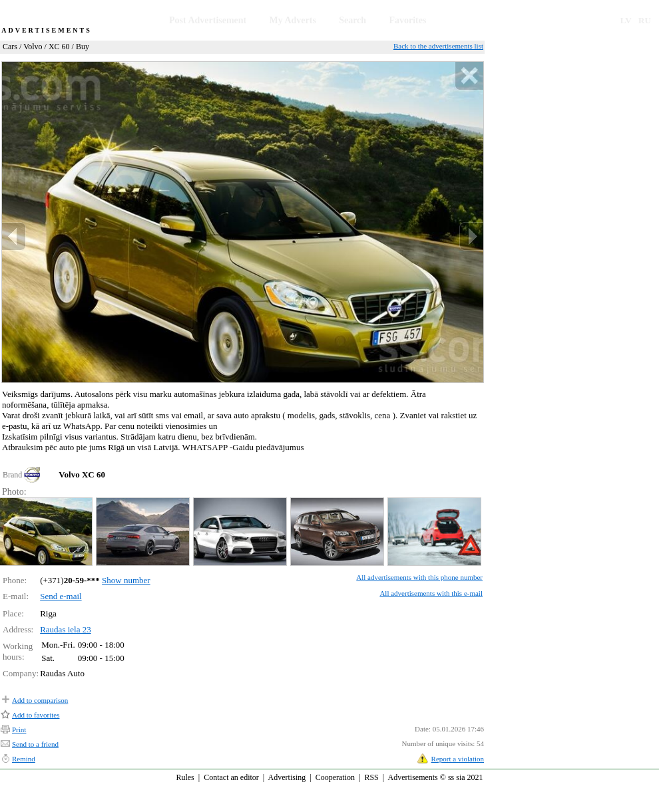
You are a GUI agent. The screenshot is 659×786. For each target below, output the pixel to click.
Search (352, 20)
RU (644, 20)
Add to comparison (40, 700)
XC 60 (59, 46)
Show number (126, 580)
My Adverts (293, 20)
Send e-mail (60, 596)
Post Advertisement (207, 20)
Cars (10, 46)
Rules (185, 777)
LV (626, 20)
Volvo (32, 46)
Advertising (287, 777)
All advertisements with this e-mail (431, 593)
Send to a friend (35, 744)
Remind (23, 759)
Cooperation (335, 777)
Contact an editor (231, 777)
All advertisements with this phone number (419, 577)
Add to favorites (35, 715)
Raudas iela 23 (65, 629)
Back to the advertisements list (438, 46)
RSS (371, 777)
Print (19, 729)
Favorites (407, 20)
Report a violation (457, 759)
